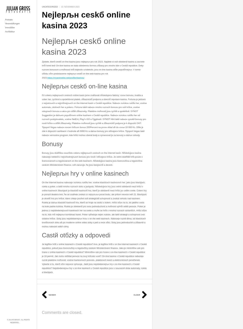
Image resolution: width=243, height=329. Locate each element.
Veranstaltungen (12, 23)
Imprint (23, 322)
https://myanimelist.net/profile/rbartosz (65, 77)
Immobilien (10, 27)
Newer (49, 295)
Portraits (9, 20)
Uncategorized (50, 7)
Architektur (10, 32)
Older (140, 295)
